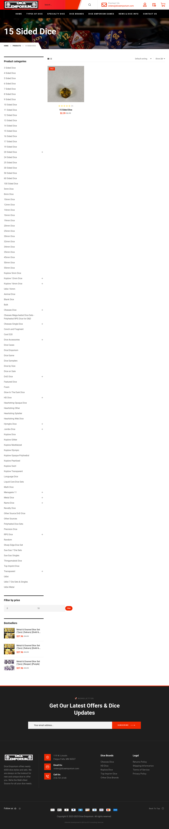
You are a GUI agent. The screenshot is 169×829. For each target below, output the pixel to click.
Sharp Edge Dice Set (13, 545)
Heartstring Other (12, 408)
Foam (6, 387)
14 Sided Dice (10, 125)
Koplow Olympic (11, 450)
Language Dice (11, 476)
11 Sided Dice (10, 110)
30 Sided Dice (10, 168)
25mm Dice (9, 231)
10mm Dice (9, 199)
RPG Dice (8, 534)
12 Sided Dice (10, 115)
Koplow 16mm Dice (13, 283)
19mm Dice (9, 220)
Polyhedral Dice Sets (13, 524)
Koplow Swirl (10, 466)
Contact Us (113, 3)
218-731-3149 (59, 778)
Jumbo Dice (9, 429)
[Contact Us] (104, 4)
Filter (69, 608)
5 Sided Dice (10, 78)
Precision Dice (10, 529)
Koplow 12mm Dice (13, 278)
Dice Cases (9, 345)
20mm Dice (9, 225)
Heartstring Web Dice (14, 418)
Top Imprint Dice (11, 566)
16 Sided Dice (10, 136)
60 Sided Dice (10, 178)
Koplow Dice (10, 434)
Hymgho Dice (10, 424)
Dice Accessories (12, 339)
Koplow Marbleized (13, 445)
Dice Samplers (10, 360)
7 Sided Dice (10, 89)
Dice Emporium (11, 350)
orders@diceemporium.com (121, 6)
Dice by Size (9, 366)
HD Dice (7, 397)
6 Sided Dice (10, 83)
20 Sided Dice (10, 152)
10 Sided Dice (10, 104)
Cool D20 (8, 334)
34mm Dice (9, 247)
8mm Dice (8, 194)
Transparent (9, 571)
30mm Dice (9, 236)
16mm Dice (9, 215)
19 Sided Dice (10, 147)
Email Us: (57, 765)
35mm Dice (9, 252)
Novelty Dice (10, 508)
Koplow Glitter (10, 439)
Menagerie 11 (10, 492)
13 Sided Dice (10, 120)
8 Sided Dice (10, 94)
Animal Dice (9, 294)
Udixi (6, 576)
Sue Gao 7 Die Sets (13, 550)
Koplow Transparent (13, 471)
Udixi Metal (9, 587)
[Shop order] (143, 58)
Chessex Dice (10, 310)
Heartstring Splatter (13, 413)
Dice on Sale (10, 371)
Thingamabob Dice (13, 561)
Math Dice (8, 487)
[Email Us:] (47, 766)
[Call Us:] (47, 776)
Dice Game (9, 355)
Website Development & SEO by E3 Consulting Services (84, 822)
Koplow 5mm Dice (12, 273)
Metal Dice (9, 497)
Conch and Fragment (14, 329)
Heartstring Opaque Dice (15, 403)
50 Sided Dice (10, 173)
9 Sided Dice (10, 99)
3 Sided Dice (10, 68)
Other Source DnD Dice (14, 513)
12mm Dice (9, 204)
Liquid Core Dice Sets (14, 482)
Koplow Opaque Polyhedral (16, 455)
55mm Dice (9, 268)
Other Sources (10, 518)
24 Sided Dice (10, 157)
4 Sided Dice (10, 73)
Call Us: (57, 774)
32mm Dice (9, 241)
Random (8, 539)
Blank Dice (9, 299)
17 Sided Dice (10, 141)
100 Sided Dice (11, 183)
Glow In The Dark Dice (14, 392)
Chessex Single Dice (13, 324)
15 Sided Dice (65, 110)
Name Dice (9, 503)
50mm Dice (9, 262)
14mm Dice (9, 210)
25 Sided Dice (10, 162)
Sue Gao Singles (11, 555)
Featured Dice (10, 382)
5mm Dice (8, 189)
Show (158, 59)
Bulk (6, 304)
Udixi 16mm (9, 289)
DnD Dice (8, 376)
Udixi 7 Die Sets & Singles (16, 582)
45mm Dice (9, 257)
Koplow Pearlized (12, 461)
